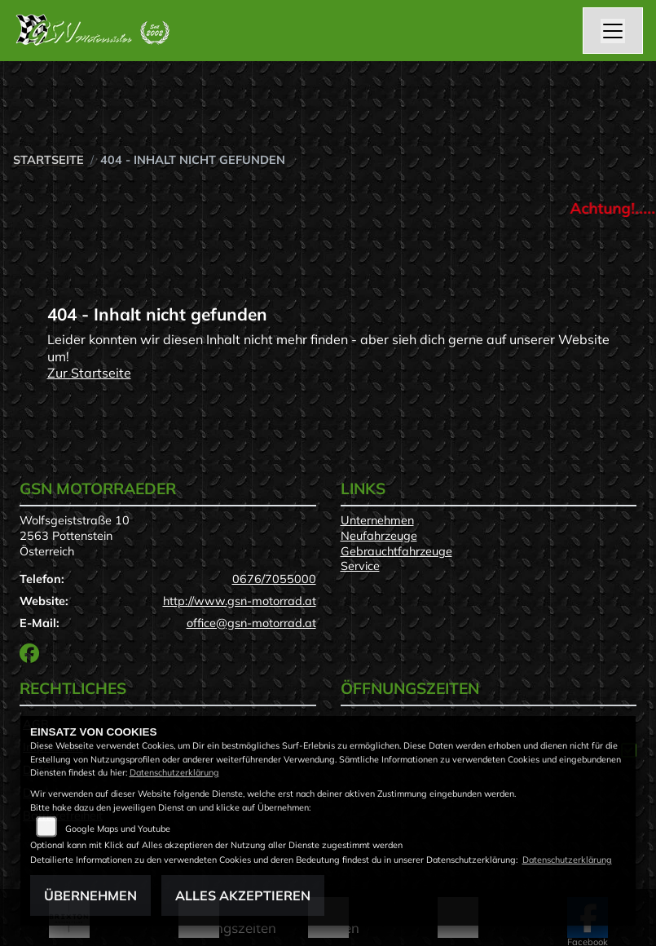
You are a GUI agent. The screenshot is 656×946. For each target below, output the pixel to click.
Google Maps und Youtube (117, 828)
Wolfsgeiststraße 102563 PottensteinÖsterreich (75, 535)
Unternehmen (377, 520)
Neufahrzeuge (379, 535)
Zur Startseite (89, 373)
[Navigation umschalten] (613, 31)
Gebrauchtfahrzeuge (396, 551)
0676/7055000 (274, 579)
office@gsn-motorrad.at (251, 623)
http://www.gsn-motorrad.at (239, 601)
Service (360, 566)
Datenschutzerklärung (174, 772)
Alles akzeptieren (242, 895)
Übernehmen (90, 895)
